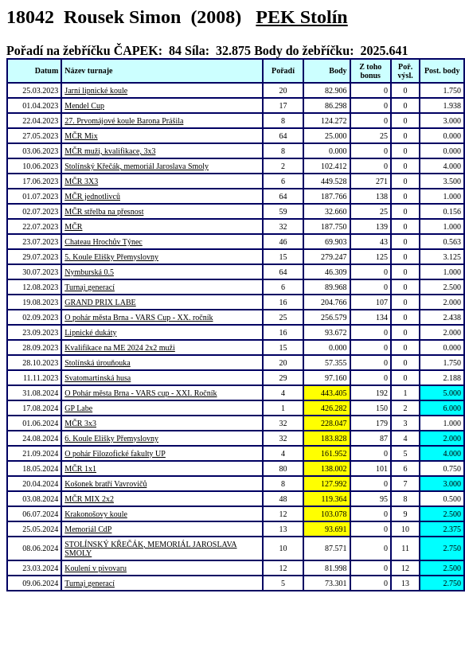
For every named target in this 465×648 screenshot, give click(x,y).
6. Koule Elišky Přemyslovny (111, 438)
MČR (73, 226)
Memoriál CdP (87, 529)
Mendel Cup (84, 105)
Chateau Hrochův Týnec (103, 241)
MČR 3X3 (81, 181)
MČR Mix (80, 135)
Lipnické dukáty (90, 332)
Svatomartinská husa (97, 377)
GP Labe (78, 408)
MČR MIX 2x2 (89, 498)
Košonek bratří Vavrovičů (105, 483)
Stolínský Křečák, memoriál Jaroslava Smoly (136, 166)
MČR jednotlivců (92, 196)
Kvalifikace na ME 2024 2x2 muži (119, 347)
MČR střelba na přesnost (103, 211)
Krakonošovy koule (95, 513)
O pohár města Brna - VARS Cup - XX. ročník (138, 317)
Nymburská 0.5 (89, 271)
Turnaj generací (89, 287)
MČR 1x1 (80, 468)
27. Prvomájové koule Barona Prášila (123, 120)
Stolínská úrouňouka (97, 362)
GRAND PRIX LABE (99, 302)
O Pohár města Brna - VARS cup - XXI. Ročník (140, 392)
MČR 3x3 (80, 423)
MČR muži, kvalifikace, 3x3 (109, 150)
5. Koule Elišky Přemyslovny (111, 256)
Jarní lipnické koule (95, 90)
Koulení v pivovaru (95, 568)
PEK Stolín (301, 16)
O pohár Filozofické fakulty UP (115, 453)
